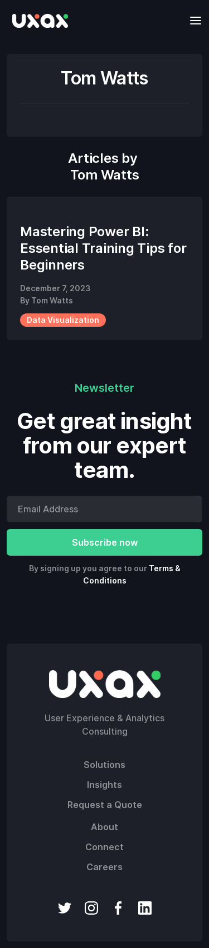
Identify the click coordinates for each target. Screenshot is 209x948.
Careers (104, 866)
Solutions (104, 764)
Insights (104, 784)
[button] (192, 20)
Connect (104, 846)
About (104, 826)
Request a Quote (104, 804)
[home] (37, 20)
